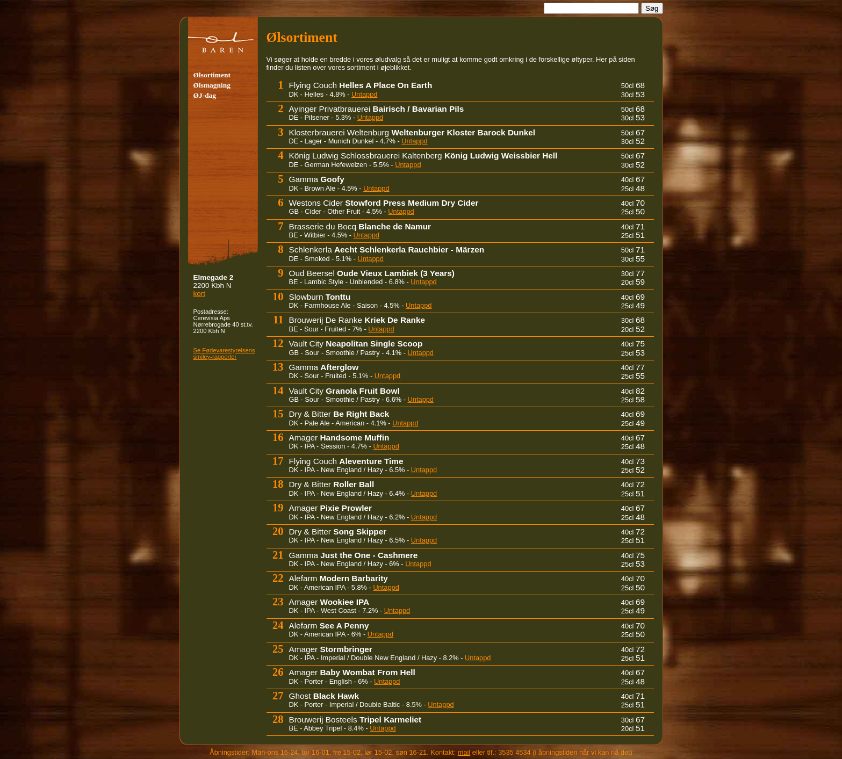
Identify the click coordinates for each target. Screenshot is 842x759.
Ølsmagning (212, 85)
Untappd (364, 94)
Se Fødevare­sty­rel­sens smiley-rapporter (224, 353)
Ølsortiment (212, 75)
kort (199, 294)
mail (464, 752)
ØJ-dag (205, 95)
